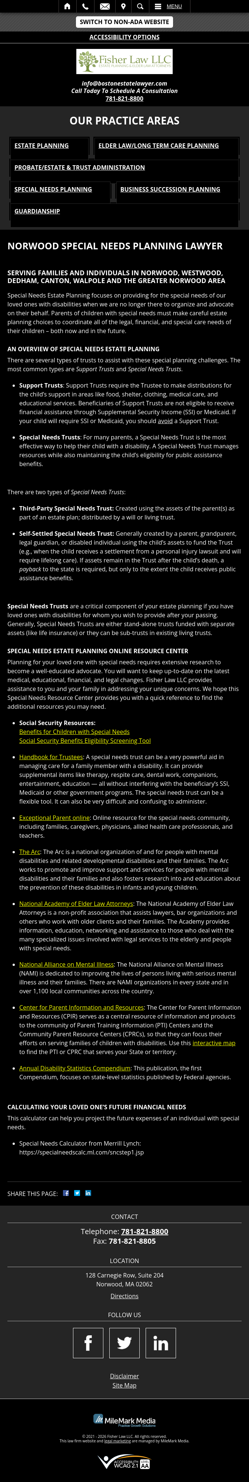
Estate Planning (41, 146)
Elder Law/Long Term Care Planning (159, 146)
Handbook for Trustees (51, 757)
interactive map (214, 1043)
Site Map (125, 1385)
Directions (124, 1296)
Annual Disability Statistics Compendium (74, 1068)
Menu (174, 6)
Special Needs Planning (53, 189)
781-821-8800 (124, 98)
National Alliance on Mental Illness (66, 964)
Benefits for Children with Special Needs (74, 732)
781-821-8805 (132, 1241)
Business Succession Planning (170, 189)
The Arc (29, 852)
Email (104, 6)
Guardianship (37, 211)
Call (85, 6)
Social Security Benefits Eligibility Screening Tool (85, 741)
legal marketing (117, 1440)
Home (67, 6)
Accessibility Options (125, 37)
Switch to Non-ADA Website (124, 22)
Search (140, 6)
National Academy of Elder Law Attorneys (76, 904)
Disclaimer (124, 1376)
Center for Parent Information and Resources (81, 1007)
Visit (123, 6)
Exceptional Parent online (54, 818)
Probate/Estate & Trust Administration (79, 167)
